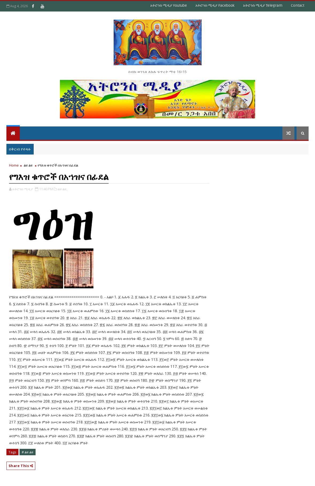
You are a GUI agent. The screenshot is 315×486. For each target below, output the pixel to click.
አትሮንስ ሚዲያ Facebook (215, 5)
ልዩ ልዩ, (62, 189)
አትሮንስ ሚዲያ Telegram (262, 5)
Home (14, 165)
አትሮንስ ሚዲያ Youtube (168, 5)
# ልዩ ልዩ (27, 452)
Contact (297, 5)
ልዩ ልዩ (28, 165)
